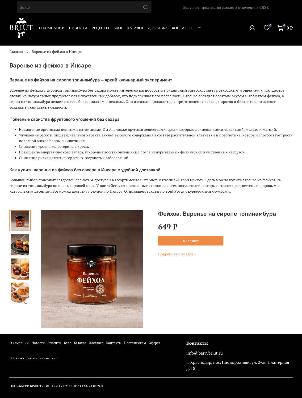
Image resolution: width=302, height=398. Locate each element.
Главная (16, 51)
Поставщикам (135, 342)
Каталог (135, 27)
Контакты (182, 27)
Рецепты (100, 27)
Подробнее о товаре (177, 254)
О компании (52, 27)
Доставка (158, 27)
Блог (118, 27)
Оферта (154, 342)
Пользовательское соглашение (33, 358)
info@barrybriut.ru (204, 353)
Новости (78, 27)
